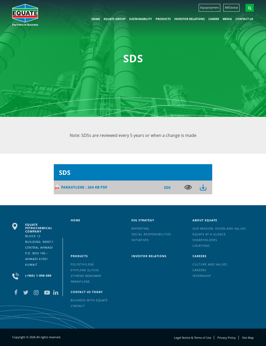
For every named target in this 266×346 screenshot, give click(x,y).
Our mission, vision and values (219, 228)
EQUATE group (114, 19)
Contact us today (87, 292)
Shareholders (204, 240)
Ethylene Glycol (85, 270)
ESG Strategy (142, 220)
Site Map (248, 338)
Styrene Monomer (86, 276)
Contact (78, 306)
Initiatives (140, 240)
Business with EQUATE (89, 300)
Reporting (140, 228)
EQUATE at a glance (209, 234)
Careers (199, 256)
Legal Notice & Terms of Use (192, 338)
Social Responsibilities (151, 234)
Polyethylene (82, 264)
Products (163, 19)
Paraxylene (80, 281)
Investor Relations (189, 19)
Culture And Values (209, 264)
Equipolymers (209, 7)
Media (227, 19)
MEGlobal (231, 7)
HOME (95, 19)
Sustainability (140, 19)
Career (213, 19)
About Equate (204, 220)
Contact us (244, 19)
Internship (201, 276)
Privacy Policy (226, 338)
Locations (201, 246)
